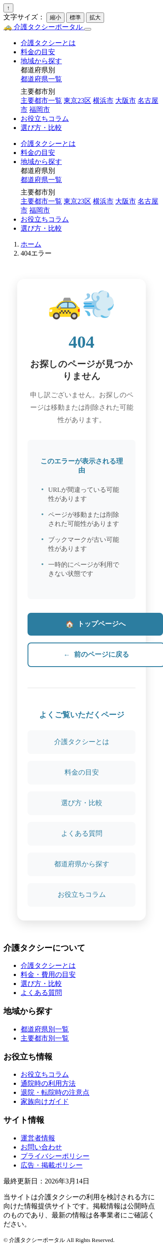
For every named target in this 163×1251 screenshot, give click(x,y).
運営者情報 (38, 1138)
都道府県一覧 (41, 79)
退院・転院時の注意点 (55, 1092)
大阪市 (125, 100)
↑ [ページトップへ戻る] (8, 8)
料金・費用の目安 (48, 974)
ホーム (31, 244)
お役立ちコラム (45, 118)
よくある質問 (81, 833)
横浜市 (103, 100)
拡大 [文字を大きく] (95, 17)
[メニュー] (87, 29)
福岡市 (39, 109)
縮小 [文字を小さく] (55, 17)
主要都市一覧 (41, 100)
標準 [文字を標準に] (75, 17)
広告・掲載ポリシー (52, 1165)
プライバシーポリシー (55, 1156)
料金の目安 (38, 52)
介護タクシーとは (48, 42)
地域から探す (41, 61)
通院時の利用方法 (48, 1083)
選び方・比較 (41, 127)
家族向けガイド (45, 1101)
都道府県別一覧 (45, 1029)
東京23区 (77, 100)
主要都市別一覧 (45, 1038)
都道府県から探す (81, 864)
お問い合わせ (41, 1147)
